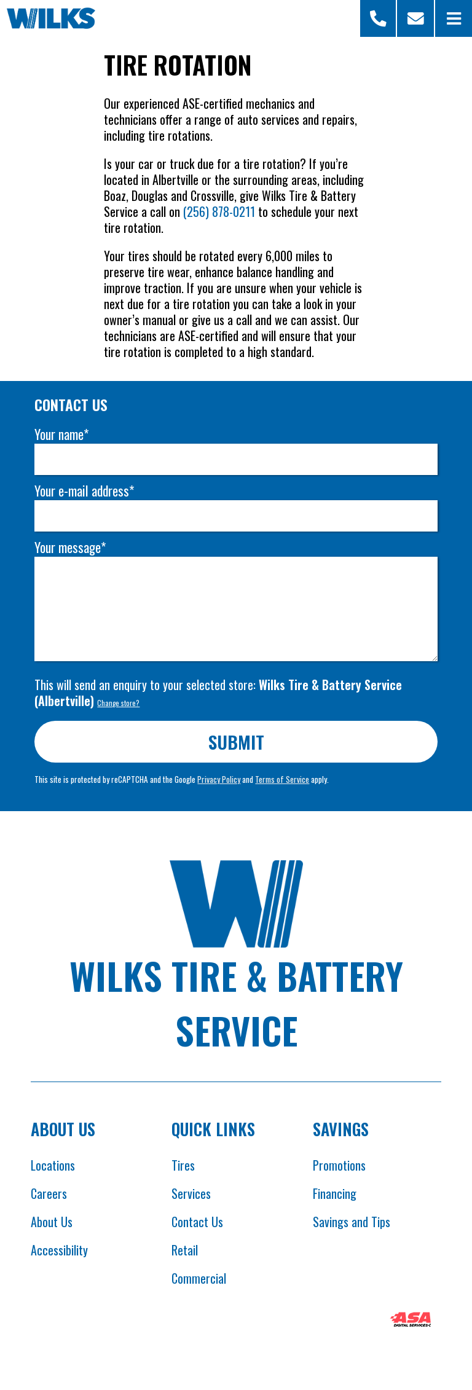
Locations (53, 1165)
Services (191, 1193)
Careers (49, 1193)
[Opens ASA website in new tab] (410, 1321)
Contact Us (197, 1221)
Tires (183, 1165)
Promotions (339, 1165)
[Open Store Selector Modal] (378, 18)
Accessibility (59, 1250)
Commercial (198, 1278)
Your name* (61, 434)
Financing (334, 1193)
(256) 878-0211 (219, 211)
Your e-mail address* (84, 490)
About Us (52, 1221)
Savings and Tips (351, 1221)
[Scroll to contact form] (415, 18)
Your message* (70, 547)
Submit (236, 741)
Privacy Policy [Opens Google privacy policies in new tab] (218, 779)
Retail (184, 1250)
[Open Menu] (453, 18)
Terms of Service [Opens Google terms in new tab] (282, 779)
